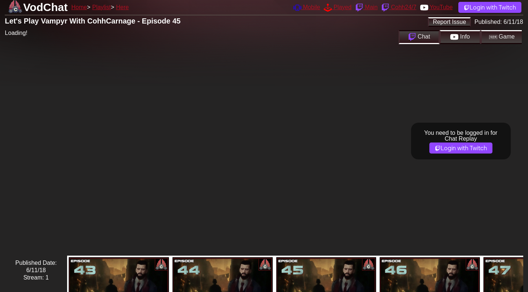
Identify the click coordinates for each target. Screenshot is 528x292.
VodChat (45, 7)
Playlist (101, 7)
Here (122, 7)
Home (79, 7)
